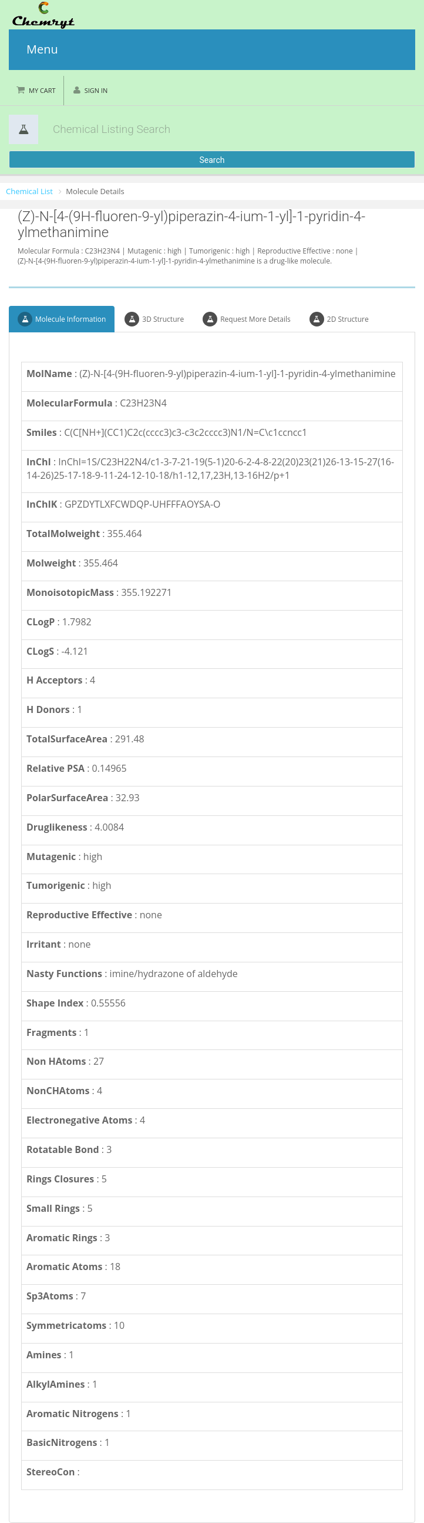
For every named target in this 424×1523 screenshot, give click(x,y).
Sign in (96, 90)
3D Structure (154, 319)
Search (211, 160)
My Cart (42, 90)
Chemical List (29, 191)
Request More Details (247, 319)
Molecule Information (62, 319)
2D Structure (339, 319)
